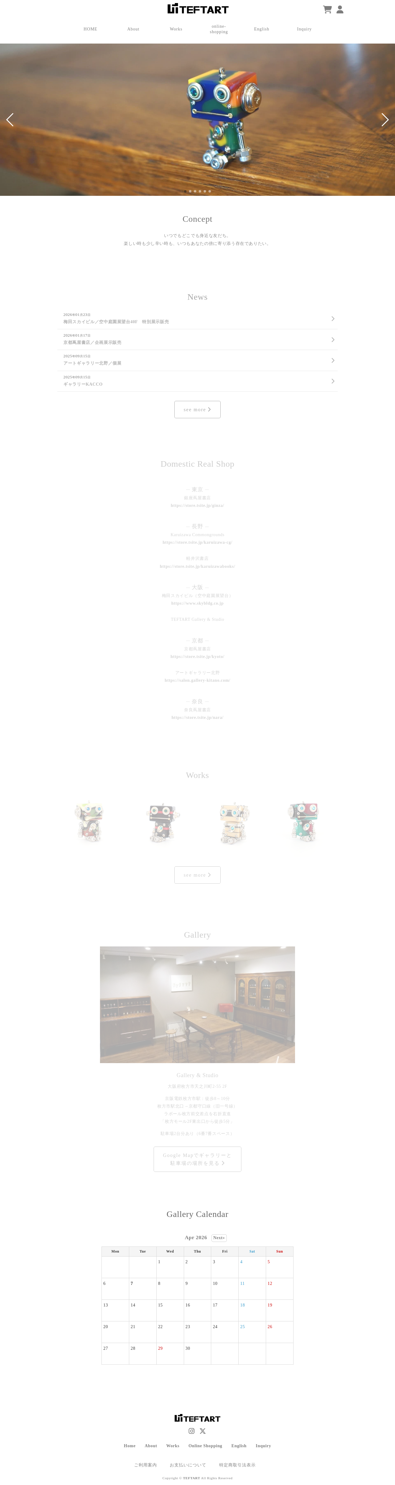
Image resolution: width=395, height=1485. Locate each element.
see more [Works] (197, 875)
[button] (10, 120)
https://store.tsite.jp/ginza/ (197, 505)
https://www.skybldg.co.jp (197, 603)
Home (129, 1445)
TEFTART (191, 1478)
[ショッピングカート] (327, 9)
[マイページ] (340, 9)
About (151, 1445)
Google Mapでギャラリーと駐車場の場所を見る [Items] (197, 1159)
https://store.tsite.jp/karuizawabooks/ (197, 566)
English (239, 1445)
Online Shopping (205, 1445)
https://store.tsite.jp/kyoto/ (198, 656)
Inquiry (263, 1445)
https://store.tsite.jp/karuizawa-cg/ (198, 542)
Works (172, 1445)
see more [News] (197, 409)
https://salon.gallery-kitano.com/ (197, 680)
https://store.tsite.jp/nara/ (198, 717)
